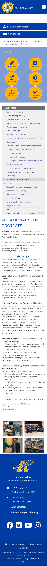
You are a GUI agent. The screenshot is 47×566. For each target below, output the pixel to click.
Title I (8, 209)
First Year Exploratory (16, 116)
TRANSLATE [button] (14, 34)
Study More (17, 41)
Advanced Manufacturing (18, 119)
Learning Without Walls (16, 194)
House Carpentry (14, 164)
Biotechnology (13, 131)
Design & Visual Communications (21, 149)
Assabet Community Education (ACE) (21, 187)
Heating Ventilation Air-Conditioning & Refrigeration (26, 161)
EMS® (38, 559)
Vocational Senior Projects (17, 44)
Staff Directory (18, 506)
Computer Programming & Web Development (26, 138)
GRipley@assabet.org (11, 409)
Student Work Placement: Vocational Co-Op (25, 213)
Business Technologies (16, 134)
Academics (10, 183)
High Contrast (37, 544)
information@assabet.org (24, 512)
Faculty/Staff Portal (17, 27)
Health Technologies (16, 157)
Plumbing (11, 176)
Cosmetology (12, 142)
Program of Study (13, 206)
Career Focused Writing (16, 191)
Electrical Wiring (14, 153)
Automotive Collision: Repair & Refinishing (24, 123)
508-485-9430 (18, 497)
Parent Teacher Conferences (18, 202)
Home (6, 41)
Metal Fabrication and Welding (20, 168)
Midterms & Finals (13, 198)
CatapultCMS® (29, 559)
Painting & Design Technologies (20, 172)
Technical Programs (33, 41)
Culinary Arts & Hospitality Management (24, 146)
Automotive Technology (17, 127)
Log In (23, 561)
